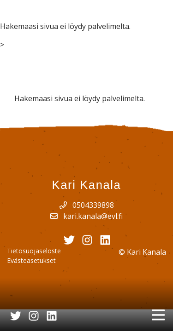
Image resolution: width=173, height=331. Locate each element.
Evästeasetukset (31, 260)
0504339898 (87, 205)
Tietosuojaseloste (34, 250)
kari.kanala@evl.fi (86, 216)
